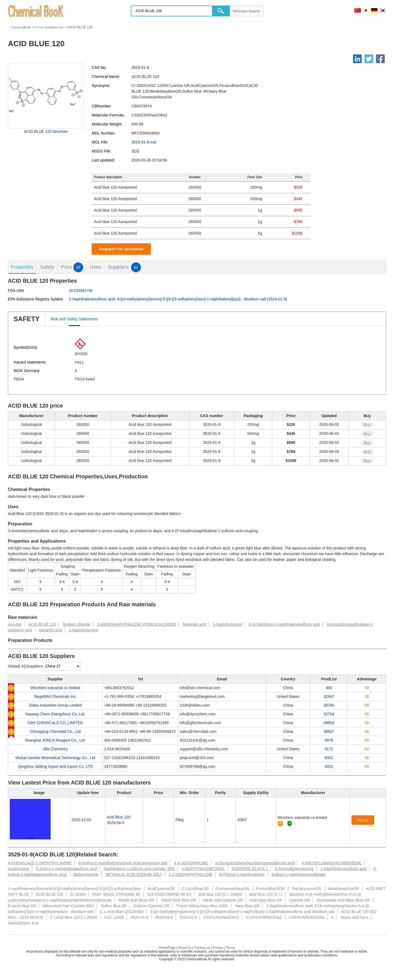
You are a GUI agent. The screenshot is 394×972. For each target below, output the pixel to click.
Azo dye (15, 624)
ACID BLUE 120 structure (46, 131)
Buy (367, 425)
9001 (329, 758)
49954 (328, 723)
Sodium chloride (76, 624)
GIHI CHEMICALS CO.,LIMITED (55, 723)
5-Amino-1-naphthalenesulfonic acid (66, 868)
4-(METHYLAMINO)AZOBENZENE (331, 863)
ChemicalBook (21, 27)
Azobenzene (18, 868)
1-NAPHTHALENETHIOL (203, 868)
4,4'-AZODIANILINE (191, 863)
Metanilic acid (194, 624)
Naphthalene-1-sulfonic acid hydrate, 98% (139, 868)
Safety (47, 267)
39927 (328, 731)
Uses (95, 267)
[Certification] (290, 823)
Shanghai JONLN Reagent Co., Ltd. (55, 740)
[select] (62, 666)
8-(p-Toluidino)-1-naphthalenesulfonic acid (284, 624)
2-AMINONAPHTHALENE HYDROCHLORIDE (136, 624)
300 (329, 688)
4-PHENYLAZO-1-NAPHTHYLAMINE (40, 863)
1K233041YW (80, 290)
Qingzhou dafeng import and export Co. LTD (55, 766)
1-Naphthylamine (227, 624)
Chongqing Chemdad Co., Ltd (55, 731)
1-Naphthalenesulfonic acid (343, 868)
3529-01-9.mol (143, 142)
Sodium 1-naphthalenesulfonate (298, 874)
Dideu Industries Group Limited (55, 705)
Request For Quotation (121, 249)
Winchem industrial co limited (55, 688)
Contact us (202, 948)
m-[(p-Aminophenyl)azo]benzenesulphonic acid (255, 863)
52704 (328, 714)
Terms (230, 948)
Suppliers (124, 267)
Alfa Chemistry (55, 749)
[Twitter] (368, 58)
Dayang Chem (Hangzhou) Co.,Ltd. (55, 714)
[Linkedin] (357, 58)
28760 (328, 705)
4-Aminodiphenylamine (294, 868)
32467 (328, 696)
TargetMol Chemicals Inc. (55, 696)
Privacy (218, 948)
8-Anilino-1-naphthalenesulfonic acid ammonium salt (123, 863)
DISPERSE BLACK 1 (250, 868)
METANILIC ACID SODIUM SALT (133, 874)
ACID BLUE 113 (42, 624)
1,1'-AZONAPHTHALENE (190, 874)
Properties (22, 267)
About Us (185, 948)
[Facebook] (380, 58)
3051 (329, 766)
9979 (329, 740)
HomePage (167, 948)
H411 (79, 362)
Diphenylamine (86, 874)
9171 (329, 749)
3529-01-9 (140, 67)
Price (72, 267)
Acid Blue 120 (118, 817)
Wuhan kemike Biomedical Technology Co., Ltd (55, 758)
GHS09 (81, 354)
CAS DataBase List (50, 27)
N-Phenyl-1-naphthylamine (242, 874)
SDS (135, 151)
